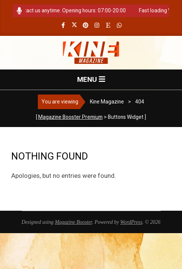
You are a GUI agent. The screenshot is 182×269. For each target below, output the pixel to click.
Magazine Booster (73, 222)
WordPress (131, 222)
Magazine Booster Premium (70, 117)
